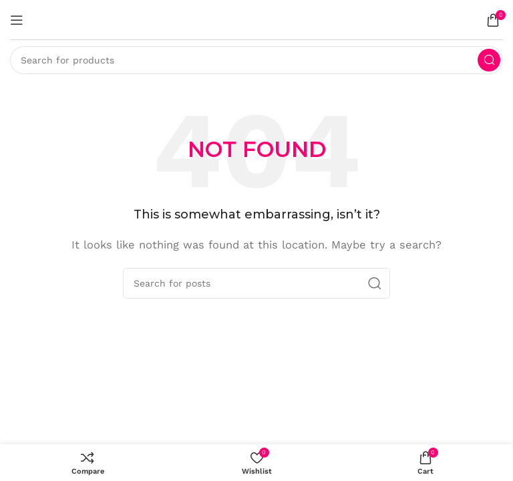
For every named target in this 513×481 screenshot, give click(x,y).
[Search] (256, 60)
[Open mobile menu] (16, 20)
